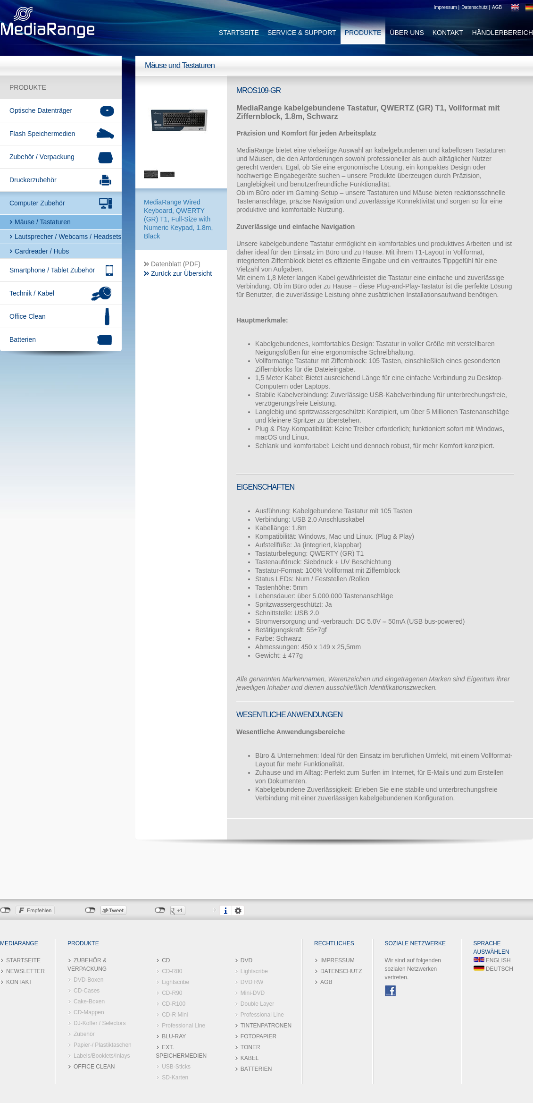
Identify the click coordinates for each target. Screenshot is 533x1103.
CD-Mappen (89, 1012)
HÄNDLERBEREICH (502, 32)
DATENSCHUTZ (341, 971)
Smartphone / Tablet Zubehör (52, 270)
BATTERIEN (256, 1069)
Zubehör (84, 1034)
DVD (246, 960)
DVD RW (252, 982)
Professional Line (183, 1025)
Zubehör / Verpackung (42, 157)
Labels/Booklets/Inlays (102, 1055)
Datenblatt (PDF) (175, 264)
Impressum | (446, 7)
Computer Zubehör (37, 203)
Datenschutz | (475, 7)
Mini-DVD (253, 993)
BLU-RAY (174, 1036)
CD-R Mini (175, 1014)
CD (166, 960)
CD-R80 (172, 971)
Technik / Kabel (31, 293)
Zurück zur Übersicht (181, 273)
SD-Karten (175, 1077)
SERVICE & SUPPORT (301, 32)
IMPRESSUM (337, 960)
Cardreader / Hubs (42, 251)
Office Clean (27, 316)
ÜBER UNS (407, 32)
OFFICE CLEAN (94, 1066)
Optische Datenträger (40, 110)
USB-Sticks (176, 1066)
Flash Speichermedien (42, 133)
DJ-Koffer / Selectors (99, 1023)
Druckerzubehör (33, 180)
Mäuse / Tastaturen (43, 222)
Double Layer (257, 1004)
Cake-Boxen (89, 1001)
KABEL (250, 1058)
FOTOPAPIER (258, 1036)
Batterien (22, 339)
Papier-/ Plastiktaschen (103, 1045)
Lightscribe (175, 982)
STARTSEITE (239, 32)
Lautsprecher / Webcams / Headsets (68, 236)
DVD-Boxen (88, 979)
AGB (497, 7)
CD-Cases (87, 990)
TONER (250, 1047)
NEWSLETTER (25, 971)
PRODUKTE (363, 32)
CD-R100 (173, 1004)
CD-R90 (172, 993)
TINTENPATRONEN (266, 1025)
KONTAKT (448, 32)
